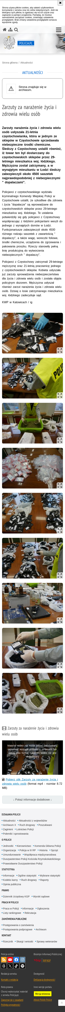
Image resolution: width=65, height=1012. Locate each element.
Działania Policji (11, 814)
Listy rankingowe (12, 913)
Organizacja (9, 850)
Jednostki (8, 846)
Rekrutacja (30, 913)
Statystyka (8, 869)
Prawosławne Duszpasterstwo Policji (22, 863)
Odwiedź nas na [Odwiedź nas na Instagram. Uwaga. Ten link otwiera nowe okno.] (22, 959)
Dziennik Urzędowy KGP (16, 896)
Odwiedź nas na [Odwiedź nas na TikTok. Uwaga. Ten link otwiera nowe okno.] (16, 966)
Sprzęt (54, 850)
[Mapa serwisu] (10, 29)
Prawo (5, 890)
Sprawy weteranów (47, 941)
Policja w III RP (27, 850)
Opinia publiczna (12, 884)
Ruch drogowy (27, 825)
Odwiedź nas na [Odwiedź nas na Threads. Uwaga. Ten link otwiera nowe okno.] (4, 966)
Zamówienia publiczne (14, 919)
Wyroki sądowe (41, 896)
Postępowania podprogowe (17, 929)
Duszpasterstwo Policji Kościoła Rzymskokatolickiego (31, 859)
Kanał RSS (4, 959)
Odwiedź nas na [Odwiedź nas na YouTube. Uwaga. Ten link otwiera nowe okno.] (10, 959)
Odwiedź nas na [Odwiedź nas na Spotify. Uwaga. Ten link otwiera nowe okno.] (22, 966)
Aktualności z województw (33, 820)
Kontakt (6, 935)
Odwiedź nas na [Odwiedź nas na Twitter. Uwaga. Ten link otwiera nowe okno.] (10, 966)
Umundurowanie (12, 854)
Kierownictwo (24, 846)
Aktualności (26, 62)
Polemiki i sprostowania (15, 833)
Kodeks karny (10, 880)
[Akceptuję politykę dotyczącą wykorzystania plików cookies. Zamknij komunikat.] (60, 3)
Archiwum (41, 929)
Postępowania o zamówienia (18, 925)
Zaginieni (8, 829)
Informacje (8, 875)
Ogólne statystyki (27, 875)
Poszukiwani (45, 825)
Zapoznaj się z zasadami (12, 1000)
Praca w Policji (10, 902)
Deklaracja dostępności (44, 979)
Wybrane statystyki (50, 875)
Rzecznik (8, 941)
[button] (58, 30)
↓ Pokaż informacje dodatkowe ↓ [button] (32, 799)
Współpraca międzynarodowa (40, 854)
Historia (43, 850)
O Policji (6, 840)
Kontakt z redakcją (9, 979)
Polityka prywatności (10, 1004)
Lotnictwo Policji (25, 829)
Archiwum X (9, 825)
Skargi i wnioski (24, 941)
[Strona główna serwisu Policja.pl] (5, 29)
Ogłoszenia (43, 908)
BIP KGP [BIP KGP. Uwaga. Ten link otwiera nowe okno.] (47, 960)
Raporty (44, 880)
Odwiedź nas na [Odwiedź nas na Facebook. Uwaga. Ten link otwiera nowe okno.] (16, 959)
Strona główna (10, 62)
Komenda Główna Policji (47, 846)
